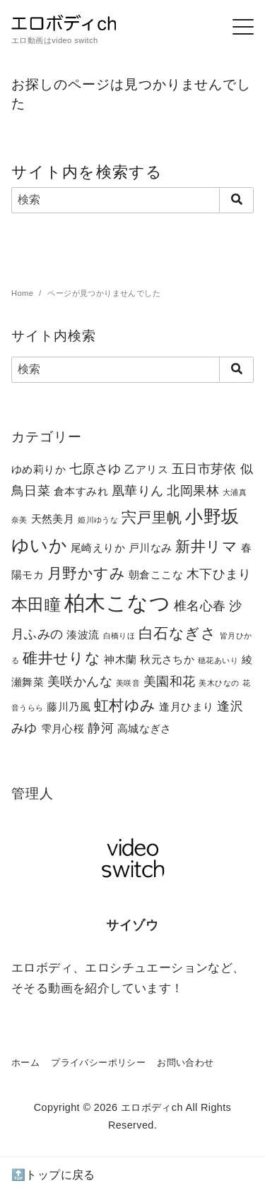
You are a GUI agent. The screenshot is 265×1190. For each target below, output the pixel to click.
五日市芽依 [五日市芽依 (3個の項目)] (204, 468)
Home (23, 293)
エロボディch (152, 1107)
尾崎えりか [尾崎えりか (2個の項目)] (98, 548)
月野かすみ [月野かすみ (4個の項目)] (86, 573)
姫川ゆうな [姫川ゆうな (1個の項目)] (98, 520)
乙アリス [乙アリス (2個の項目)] (146, 469)
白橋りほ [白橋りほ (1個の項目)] (119, 635)
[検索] (132, 200)
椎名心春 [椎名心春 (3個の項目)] (200, 605)
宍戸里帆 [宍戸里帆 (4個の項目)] (152, 517)
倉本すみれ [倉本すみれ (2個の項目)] (81, 491)
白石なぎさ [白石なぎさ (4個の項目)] (177, 633)
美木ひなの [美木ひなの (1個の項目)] (219, 683)
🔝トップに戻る (53, 1175)
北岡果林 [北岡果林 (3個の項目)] (193, 490)
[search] (236, 200)
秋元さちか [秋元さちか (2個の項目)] (167, 659)
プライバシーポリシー (98, 1062)
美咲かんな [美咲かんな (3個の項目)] (79, 681)
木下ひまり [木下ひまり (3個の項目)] (219, 573)
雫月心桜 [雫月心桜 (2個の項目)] (63, 728)
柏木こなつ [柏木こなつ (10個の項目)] (117, 602)
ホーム (25, 1062)
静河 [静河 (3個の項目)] (101, 727)
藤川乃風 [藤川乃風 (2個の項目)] (68, 707)
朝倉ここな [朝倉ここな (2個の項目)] (156, 575)
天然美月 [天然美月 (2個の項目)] (53, 519)
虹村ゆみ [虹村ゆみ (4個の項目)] (125, 705)
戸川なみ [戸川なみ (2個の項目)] (150, 548)
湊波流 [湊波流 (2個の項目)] (82, 635)
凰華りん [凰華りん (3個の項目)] (138, 490)
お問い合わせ (185, 1062)
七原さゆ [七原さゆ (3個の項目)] (95, 468)
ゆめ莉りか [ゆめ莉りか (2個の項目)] (38, 469)
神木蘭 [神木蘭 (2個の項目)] (120, 659)
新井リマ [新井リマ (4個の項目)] (206, 546)
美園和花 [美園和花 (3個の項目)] (169, 681)
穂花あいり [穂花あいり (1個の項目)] (218, 660)
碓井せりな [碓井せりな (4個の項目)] (61, 658)
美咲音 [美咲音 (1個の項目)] (128, 683)
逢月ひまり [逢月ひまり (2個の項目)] (186, 707)
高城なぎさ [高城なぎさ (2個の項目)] (144, 728)
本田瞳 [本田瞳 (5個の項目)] (36, 604)
